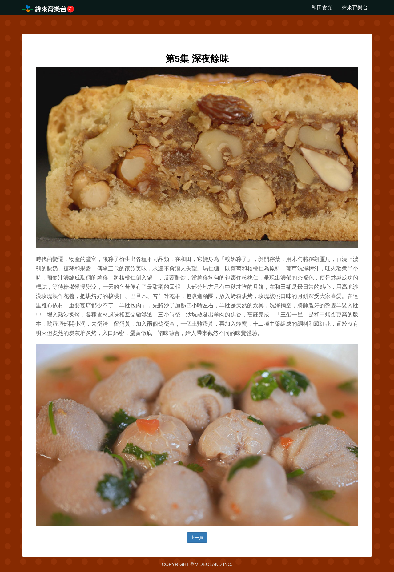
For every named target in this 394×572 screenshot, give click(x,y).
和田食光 (322, 7)
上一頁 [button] (197, 537)
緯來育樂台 (355, 7)
